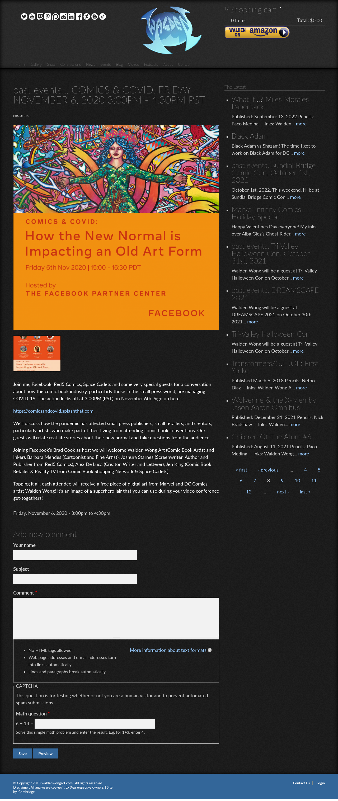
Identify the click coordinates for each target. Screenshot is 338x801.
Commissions (70, 64)
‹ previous (268, 470)
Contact (184, 64)
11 (314, 480)
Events (105, 64)
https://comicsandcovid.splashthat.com (53, 411)
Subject (21, 569)
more (301, 123)
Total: (303, 20)
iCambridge (26, 792)
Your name (24, 545)
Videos (133, 64)
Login (321, 783)
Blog (119, 64)
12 (249, 491)
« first (241, 470)
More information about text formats (168, 650)
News (90, 64)
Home (20, 64)
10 (297, 480)
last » (305, 491)
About (168, 64)
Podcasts (151, 64)
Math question (33, 714)
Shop (51, 64)
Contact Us (301, 783)
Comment (25, 593)
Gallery (36, 64)
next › (283, 491)
